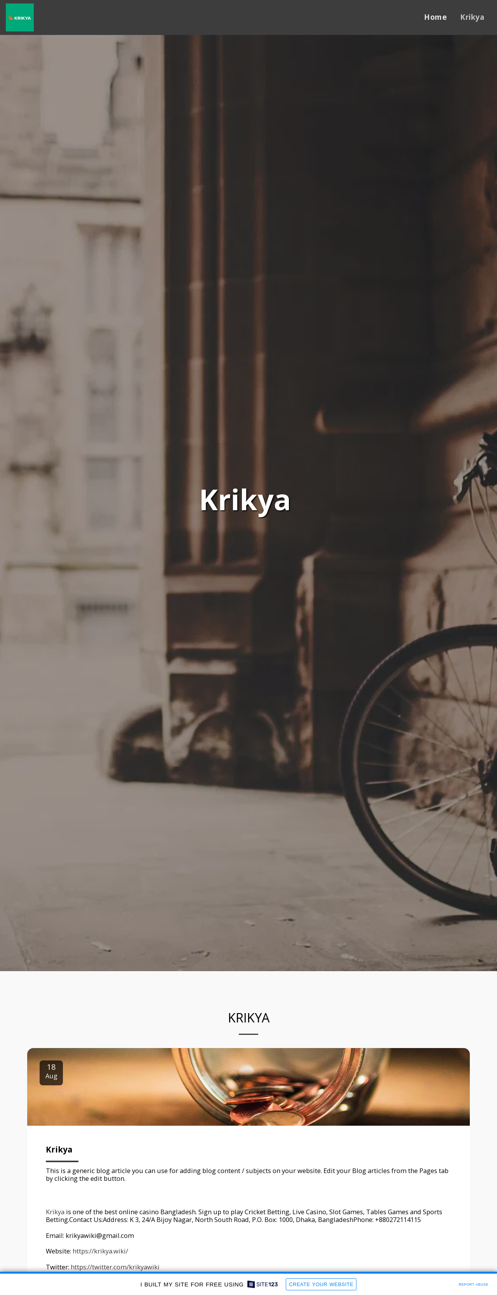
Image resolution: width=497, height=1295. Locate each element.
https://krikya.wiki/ (100, 1256)
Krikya (59, 1154)
